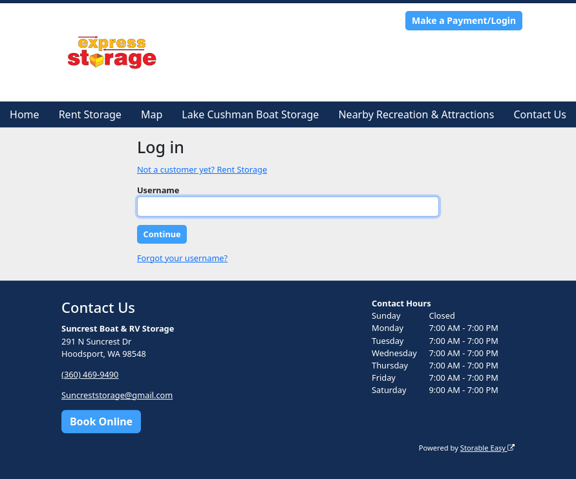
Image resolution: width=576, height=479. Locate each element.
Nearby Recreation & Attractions (416, 114)
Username (158, 190)
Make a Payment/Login (464, 20)
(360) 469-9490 (89, 374)
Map (151, 114)
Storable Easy (487, 447)
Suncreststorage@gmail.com (117, 395)
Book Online (101, 421)
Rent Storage (90, 114)
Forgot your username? (182, 258)
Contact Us (539, 114)
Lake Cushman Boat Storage (250, 114)
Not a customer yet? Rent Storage (202, 169)
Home (24, 114)
